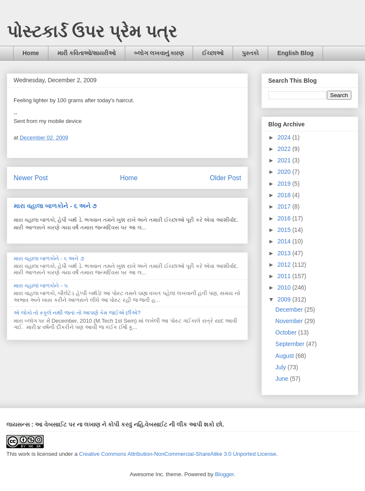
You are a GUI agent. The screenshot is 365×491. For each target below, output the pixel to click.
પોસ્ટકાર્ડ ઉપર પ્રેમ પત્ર (92, 31)
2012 (285, 264)
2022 (285, 148)
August (285, 355)
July (281, 367)
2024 (285, 137)
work (24, 454)
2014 (285, 241)
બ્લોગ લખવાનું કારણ (159, 53)
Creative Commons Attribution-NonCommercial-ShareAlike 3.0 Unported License (177, 454)
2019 (285, 183)
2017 (285, 206)
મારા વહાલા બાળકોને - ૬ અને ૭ (55, 205)
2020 (285, 171)
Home (30, 53)
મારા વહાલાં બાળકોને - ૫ (41, 285)
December (289, 309)
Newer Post (31, 177)
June (282, 378)
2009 (285, 299)
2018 (285, 195)
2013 (285, 253)
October (286, 332)
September (290, 343)
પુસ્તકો (250, 53)
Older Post (225, 177)
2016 (285, 218)
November (289, 321)
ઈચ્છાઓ (213, 53)
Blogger (224, 474)
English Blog (295, 53)
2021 (285, 160)
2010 (285, 287)
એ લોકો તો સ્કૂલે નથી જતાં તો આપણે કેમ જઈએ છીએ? (77, 313)
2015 (285, 229)
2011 (285, 276)
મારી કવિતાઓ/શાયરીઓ (86, 53)
